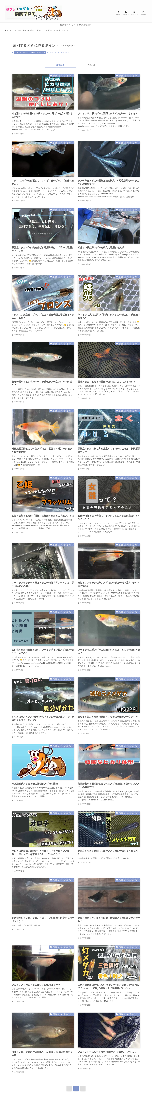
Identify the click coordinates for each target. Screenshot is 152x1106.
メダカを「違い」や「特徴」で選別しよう (30, 52)
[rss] (142, 1)
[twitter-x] (130, 1)
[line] (138, 1)
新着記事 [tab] (60, 65)
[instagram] (134, 1)
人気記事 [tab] (92, 65)
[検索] (145, 1)
